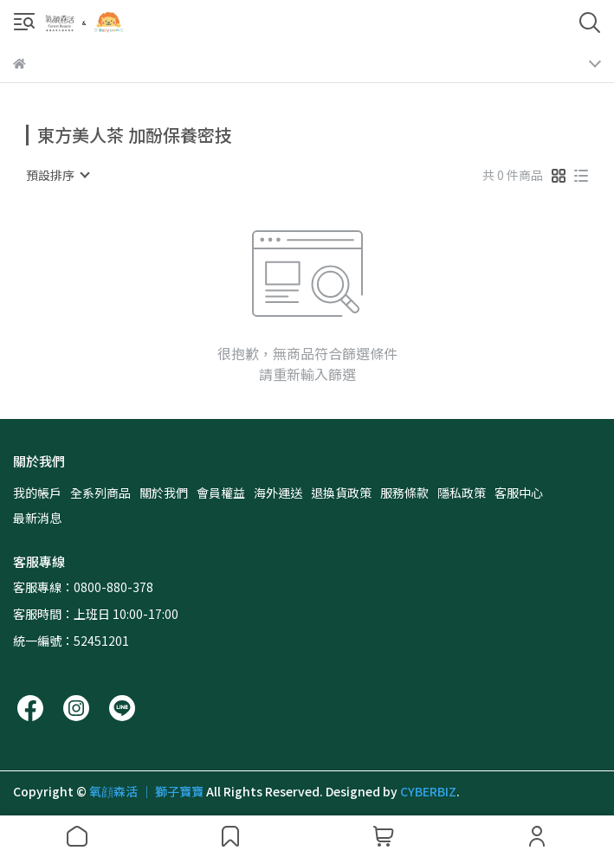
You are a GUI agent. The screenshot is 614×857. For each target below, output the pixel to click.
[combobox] (57, 174)
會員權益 (221, 492)
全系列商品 (100, 492)
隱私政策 (461, 492)
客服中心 (518, 492)
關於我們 (163, 492)
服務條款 (404, 492)
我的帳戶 (37, 492)
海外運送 (278, 492)
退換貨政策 (341, 492)
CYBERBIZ (428, 791)
